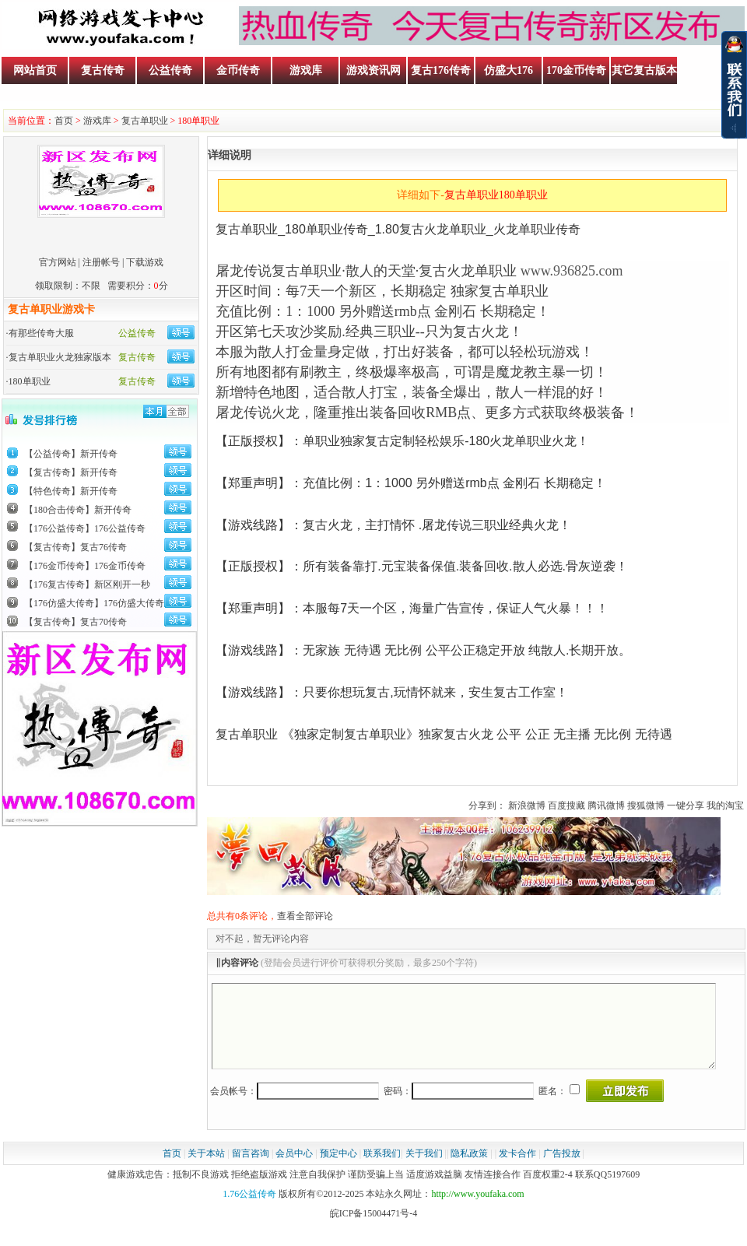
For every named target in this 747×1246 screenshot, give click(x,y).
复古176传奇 (441, 70)
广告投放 (561, 1169)
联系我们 (382, 1169)
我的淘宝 (725, 805)
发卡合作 (517, 1169)
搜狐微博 (646, 805)
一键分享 (685, 805)
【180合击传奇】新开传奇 (78, 509)
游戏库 (305, 70)
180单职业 (30, 381)
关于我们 (424, 1169)
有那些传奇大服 (41, 333)
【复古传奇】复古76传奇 (75, 547)
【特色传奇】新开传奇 (70, 491)
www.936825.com (572, 271)
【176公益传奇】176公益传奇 (85, 528)
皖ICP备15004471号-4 (374, 1229)
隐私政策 (469, 1169)
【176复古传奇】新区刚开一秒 (87, 584)
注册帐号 (101, 262)
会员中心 (294, 1169)
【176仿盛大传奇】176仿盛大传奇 (94, 603)
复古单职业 (144, 120)
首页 (63, 120)
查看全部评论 (305, 916)
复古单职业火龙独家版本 (60, 357)
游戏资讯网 (373, 70)
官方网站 (57, 262)
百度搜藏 (566, 805)
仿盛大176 (508, 70)
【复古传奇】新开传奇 (70, 472)
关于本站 (206, 1169)
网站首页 (35, 70)
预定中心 (338, 1169)
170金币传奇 (576, 70)
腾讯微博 (606, 805)
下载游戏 (144, 262)
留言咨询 (250, 1169)
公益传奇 (170, 70)
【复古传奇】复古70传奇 (75, 621)
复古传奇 (102, 70)
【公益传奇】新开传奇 (70, 453)
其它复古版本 (644, 70)
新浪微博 (526, 805)
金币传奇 (238, 70)
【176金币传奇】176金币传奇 (85, 565)
